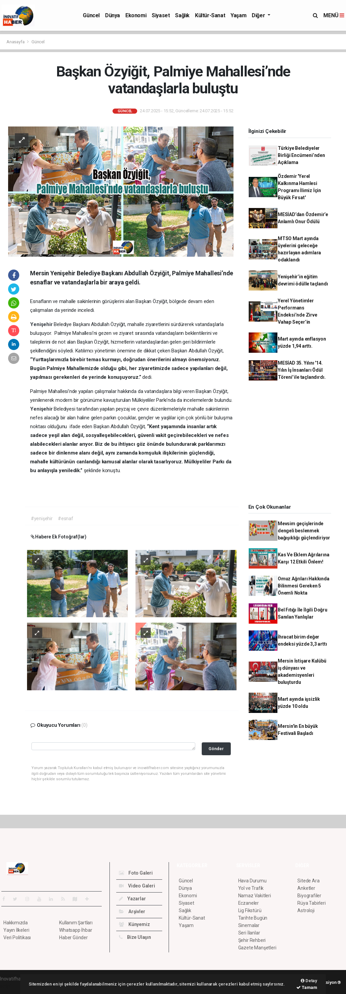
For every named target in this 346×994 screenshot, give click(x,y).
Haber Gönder (73, 937)
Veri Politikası (17, 937)
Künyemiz (134, 924)
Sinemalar (249, 925)
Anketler (306, 888)
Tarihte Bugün (253, 918)
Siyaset (161, 15)
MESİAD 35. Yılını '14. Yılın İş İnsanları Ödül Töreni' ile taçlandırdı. (301, 370)
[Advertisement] (292, 444)
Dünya (112, 15)
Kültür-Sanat (210, 15)
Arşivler (132, 911)
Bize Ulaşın (135, 937)
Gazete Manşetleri (257, 947)
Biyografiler (309, 895)
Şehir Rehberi (252, 940)
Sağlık (182, 15)
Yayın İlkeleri (16, 930)
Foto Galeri (136, 873)
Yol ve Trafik (251, 888)
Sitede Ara (308, 880)
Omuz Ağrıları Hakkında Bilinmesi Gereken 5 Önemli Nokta (303, 586)
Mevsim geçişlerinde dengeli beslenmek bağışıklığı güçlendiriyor (304, 530)
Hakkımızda (15, 922)
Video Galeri (137, 885)
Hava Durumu (252, 880)
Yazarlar (132, 898)
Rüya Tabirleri (311, 903)
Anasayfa (15, 41)
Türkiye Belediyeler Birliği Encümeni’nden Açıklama (301, 155)
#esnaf (65, 518)
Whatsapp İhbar (75, 930)
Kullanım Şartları (76, 922)
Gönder (216, 748)
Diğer (259, 15)
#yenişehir (42, 518)
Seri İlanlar (249, 932)
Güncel (91, 15)
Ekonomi (135, 15)
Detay (309, 980)
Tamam (306, 987)
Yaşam (238, 15)
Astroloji (305, 910)
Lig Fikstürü (250, 910)
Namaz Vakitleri (254, 895)
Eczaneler (248, 903)
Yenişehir (42, 324)
